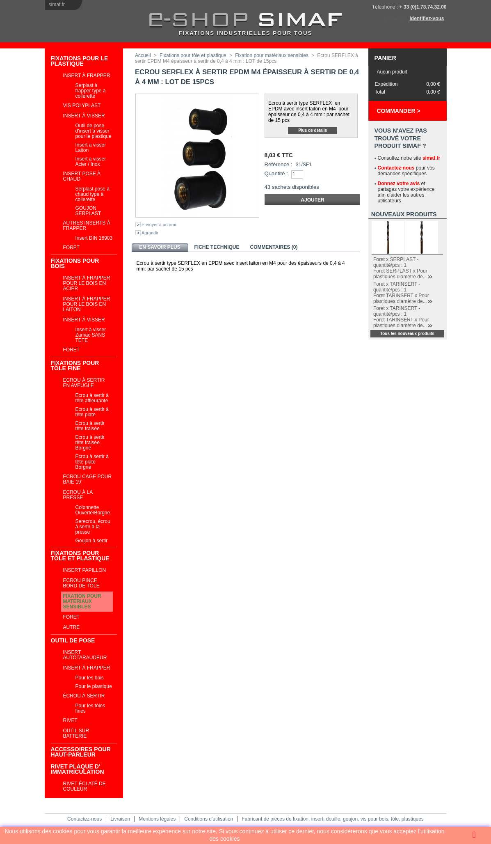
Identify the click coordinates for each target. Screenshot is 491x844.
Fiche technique (216, 247)
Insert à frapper (86, 75)
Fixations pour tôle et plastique (80, 556)
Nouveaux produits (404, 214)
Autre (71, 627)
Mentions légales (157, 819)
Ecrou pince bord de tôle (81, 583)
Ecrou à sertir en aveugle (84, 382)
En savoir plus (159, 247)
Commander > (398, 111)
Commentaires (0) (274, 247)
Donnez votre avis (399, 183)
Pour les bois (89, 678)
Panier (385, 58)
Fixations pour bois (75, 263)
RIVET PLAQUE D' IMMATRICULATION (77, 769)
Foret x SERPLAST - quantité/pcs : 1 (395, 262)
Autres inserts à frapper (86, 225)
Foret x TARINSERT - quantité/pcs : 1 (396, 287)
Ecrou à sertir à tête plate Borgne (92, 462)
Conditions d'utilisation (208, 819)
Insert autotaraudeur (85, 655)
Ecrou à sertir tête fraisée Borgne (90, 442)
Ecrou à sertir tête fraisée (90, 425)
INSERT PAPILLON (84, 570)
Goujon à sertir (91, 541)
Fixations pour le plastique (79, 61)
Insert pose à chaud (82, 176)
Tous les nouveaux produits (407, 333)
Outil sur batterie (76, 733)
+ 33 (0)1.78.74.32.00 (422, 7)
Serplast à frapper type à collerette (90, 91)
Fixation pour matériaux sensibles (82, 601)
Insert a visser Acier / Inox (90, 161)
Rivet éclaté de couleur (84, 786)
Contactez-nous (396, 168)
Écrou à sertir (84, 696)
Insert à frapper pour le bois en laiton (86, 304)
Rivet (70, 720)
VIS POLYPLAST (82, 105)
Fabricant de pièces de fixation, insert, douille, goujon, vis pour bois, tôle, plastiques (333, 819)
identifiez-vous (426, 18)
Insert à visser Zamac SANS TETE (90, 335)
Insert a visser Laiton (90, 147)
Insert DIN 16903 (94, 238)
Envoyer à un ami (159, 224)
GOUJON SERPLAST (88, 210)
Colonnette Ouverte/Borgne (92, 510)
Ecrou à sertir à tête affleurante (92, 398)
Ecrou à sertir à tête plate (92, 411)
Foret (71, 247)
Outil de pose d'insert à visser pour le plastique (93, 131)
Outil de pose (73, 640)
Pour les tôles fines (90, 708)
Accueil (143, 55)
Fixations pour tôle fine (75, 366)
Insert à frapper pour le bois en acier (86, 283)
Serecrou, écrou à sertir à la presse (92, 526)
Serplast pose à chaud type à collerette (92, 194)
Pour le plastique (93, 686)
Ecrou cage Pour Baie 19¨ (87, 479)
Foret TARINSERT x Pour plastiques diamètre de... (401, 298)
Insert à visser (84, 116)
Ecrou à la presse (78, 494)
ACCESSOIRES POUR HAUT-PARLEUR (81, 752)
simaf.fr (57, 4)
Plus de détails (312, 130)
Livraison (120, 819)
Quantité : (276, 173)
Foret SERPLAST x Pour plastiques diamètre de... (400, 274)
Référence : (278, 164)
